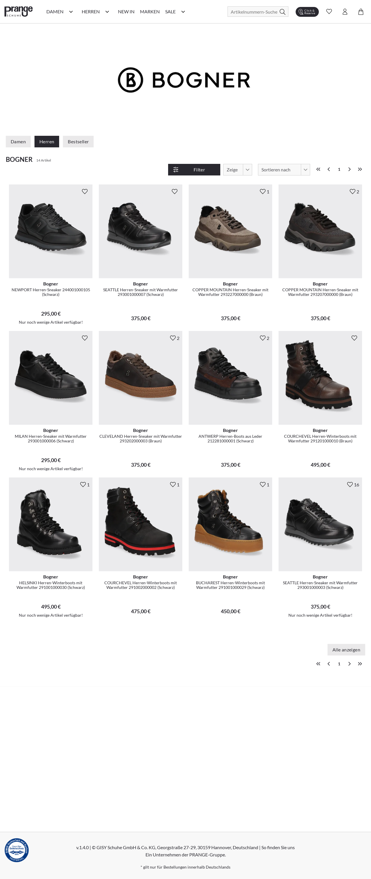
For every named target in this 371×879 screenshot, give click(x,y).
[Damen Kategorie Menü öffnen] (71, 11)
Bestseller (78, 141)
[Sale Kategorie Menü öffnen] (183, 11)
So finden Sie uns (278, 847)
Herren (46, 141)
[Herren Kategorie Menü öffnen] (107, 11)
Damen (18, 141)
